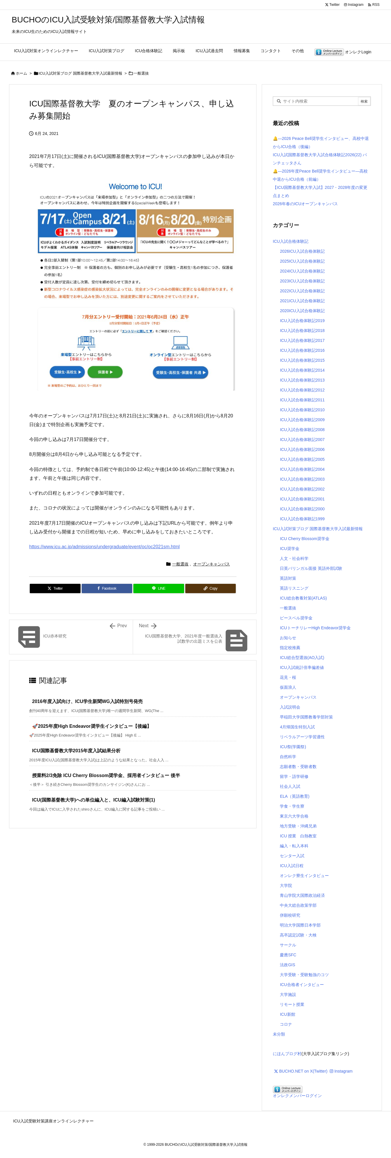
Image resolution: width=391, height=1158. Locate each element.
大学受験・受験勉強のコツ (304, 974)
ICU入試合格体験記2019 (302, 320)
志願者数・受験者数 (298, 766)
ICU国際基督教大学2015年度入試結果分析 (76, 750)
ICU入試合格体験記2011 (302, 400)
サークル (288, 945)
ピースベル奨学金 (296, 618)
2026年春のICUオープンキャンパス (305, 203)
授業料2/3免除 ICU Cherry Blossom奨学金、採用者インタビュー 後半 (106, 775)
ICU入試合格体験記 (290, 241)
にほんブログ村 (287, 1053)
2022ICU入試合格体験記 (302, 291)
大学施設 (288, 994)
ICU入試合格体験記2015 (302, 360)
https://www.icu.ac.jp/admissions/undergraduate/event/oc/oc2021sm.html (104, 546)
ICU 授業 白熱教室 (298, 836)
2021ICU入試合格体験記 (302, 300)
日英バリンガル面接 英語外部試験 (311, 568)
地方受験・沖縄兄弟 (298, 826)
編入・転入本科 (294, 846)
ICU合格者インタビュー (302, 984)
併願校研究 (290, 915)
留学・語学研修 (294, 776)
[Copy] (210, 588)
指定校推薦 (290, 647)
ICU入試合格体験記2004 (302, 469)
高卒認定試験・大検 (298, 935)
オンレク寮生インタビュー (304, 875)
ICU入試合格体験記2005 (302, 459)
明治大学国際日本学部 (300, 925)
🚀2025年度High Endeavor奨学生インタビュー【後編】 (91, 726)
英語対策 (288, 578)
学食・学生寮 (292, 806)
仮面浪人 (288, 687)
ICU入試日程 (291, 865)
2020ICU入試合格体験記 (302, 310)
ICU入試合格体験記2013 (302, 380)
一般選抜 (141, 73)
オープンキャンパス (211, 564)
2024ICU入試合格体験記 (302, 271)
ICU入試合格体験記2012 (302, 390)
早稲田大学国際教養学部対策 (306, 717)
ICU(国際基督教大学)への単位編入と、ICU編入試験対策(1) (93, 799)
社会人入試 (290, 786)
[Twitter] (55, 588)
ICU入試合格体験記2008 (302, 429)
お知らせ (288, 637)
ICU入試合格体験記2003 (302, 479)
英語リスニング (294, 588)
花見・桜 (288, 677)
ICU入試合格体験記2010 (302, 409)
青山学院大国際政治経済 (302, 895)
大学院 (286, 885)
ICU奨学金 (289, 548)
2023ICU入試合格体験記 (302, 281)
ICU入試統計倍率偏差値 (302, 667)
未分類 (279, 1034)
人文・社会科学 (294, 558)
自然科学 (288, 756)
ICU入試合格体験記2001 (302, 499)
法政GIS (287, 964)
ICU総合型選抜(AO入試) (302, 657)
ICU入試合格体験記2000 (302, 509)
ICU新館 (287, 1014)
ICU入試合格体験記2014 (302, 370)
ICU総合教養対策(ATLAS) (303, 598)
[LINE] (158, 588)
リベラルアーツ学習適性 (302, 736)
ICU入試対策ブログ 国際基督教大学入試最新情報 (80, 73)
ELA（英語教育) (294, 796)
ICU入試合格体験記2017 (302, 340)
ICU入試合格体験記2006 (302, 449)
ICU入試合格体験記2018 (302, 330)
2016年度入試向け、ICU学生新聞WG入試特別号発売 (87, 701)
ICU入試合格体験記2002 (302, 489)
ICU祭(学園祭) (293, 746)
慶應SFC (288, 955)
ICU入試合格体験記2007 (302, 439)
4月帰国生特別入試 (297, 727)
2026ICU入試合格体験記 (302, 251)
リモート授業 (292, 1004)
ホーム (21, 73)
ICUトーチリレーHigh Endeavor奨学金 (315, 627)
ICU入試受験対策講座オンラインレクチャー (53, 1121)
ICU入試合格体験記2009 (302, 419)
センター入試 (292, 855)
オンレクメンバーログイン (297, 1095)
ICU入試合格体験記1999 (302, 518)
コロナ (286, 1024)
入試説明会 (290, 707)
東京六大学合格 (294, 816)
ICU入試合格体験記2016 (302, 350)
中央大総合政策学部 (298, 905)
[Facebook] (107, 588)
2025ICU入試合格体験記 (302, 261)
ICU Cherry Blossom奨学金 (304, 538)
